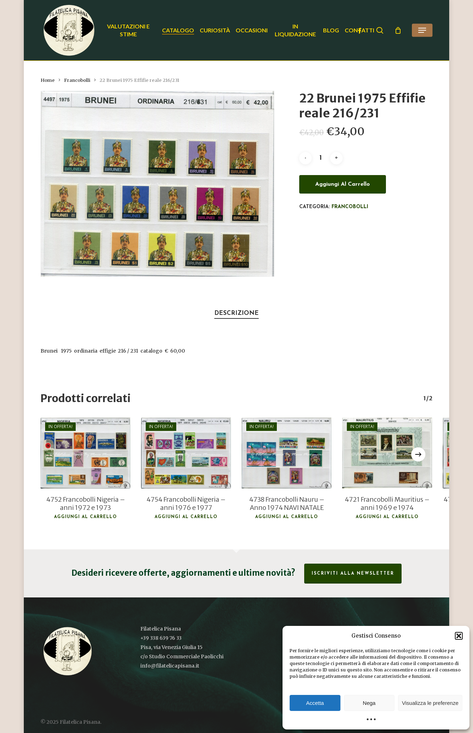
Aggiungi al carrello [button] (85, 517)
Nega (369, 703)
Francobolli (77, 80)
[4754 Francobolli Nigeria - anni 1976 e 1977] (186, 453)
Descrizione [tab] (236, 313)
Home (48, 80)
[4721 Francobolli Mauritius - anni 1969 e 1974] (387, 453)
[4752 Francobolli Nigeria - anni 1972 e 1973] (85, 453)
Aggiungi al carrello (342, 184)
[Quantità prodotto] (321, 158)
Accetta (315, 703)
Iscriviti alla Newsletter (353, 573)
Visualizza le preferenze (430, 703)
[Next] (418, 454)
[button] (458, 635)
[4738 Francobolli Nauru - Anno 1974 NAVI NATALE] (287, 453)
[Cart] (398, 30)
